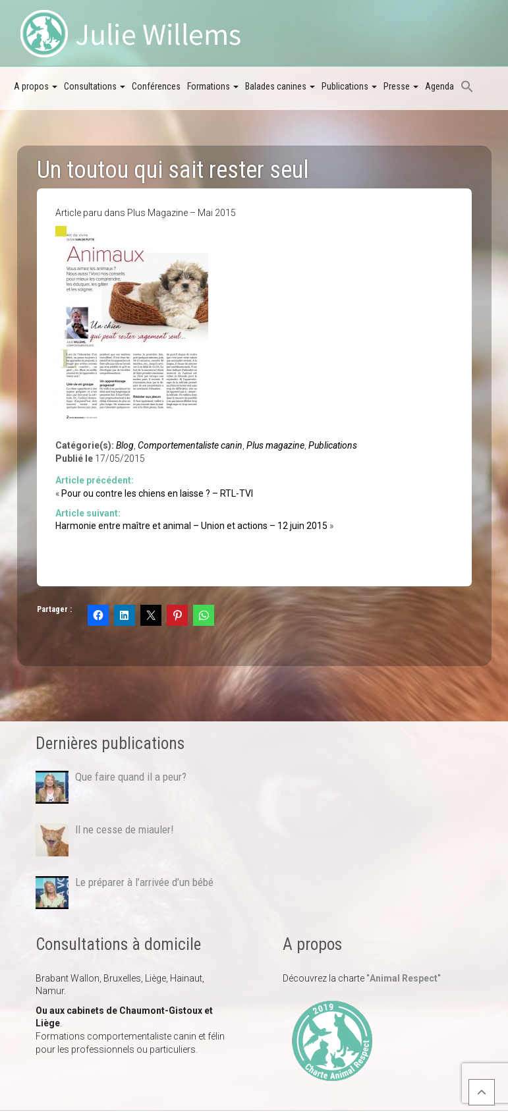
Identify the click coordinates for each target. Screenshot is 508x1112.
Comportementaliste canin (190, 445)
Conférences (156, 86)
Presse (400, 86)
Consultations (94, 86)
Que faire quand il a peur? (130, 776)
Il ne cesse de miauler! (124, 829)
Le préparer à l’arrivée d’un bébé (144, 882)
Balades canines (280, 86)
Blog (125, 445)
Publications (349, 86)
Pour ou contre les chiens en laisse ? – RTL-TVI (157, 493)
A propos (35, 86)
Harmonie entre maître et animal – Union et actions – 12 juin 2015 (191, 525)
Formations (213, 86)
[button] (467, 88)
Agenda (439, 86)
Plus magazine (275, 445)
